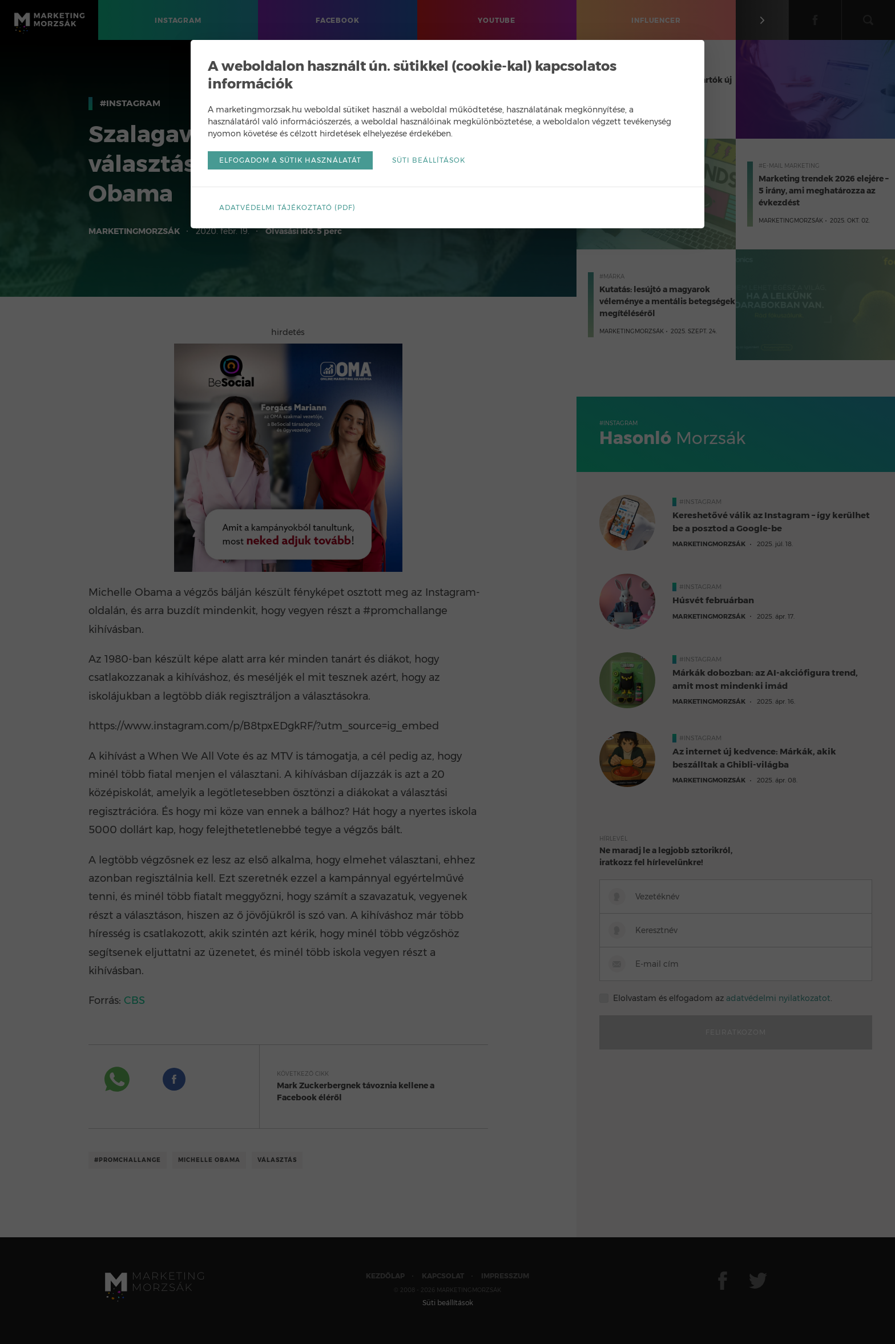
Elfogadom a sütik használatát (290, 160)
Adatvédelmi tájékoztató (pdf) (287, 207)
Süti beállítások (428, 160)
